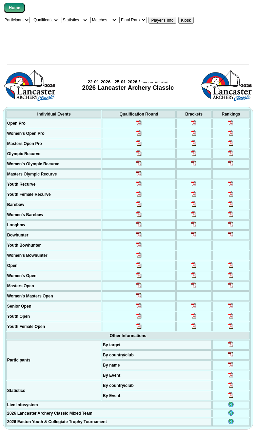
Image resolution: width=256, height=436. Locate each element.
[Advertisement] (128, 47)
